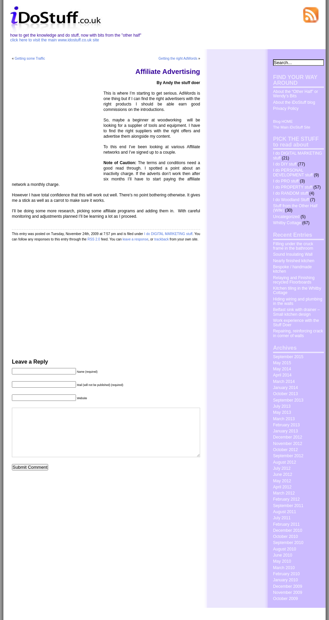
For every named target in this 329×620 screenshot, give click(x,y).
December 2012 (287, 437)
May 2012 (282, 481)
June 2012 (282, 474)
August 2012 (284, 462)
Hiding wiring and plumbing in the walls (297, 301)
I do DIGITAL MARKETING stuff (168, 234)
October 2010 (285, 536)
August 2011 (284, 511)
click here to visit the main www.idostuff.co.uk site (54, 40)
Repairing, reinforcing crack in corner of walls (298, 333)
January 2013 (285, 431)
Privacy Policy (285, 108)
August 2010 (284, 549)
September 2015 (288, 356)
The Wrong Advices (303, 613)
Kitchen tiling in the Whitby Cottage (297, 290)
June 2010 (282, 555)
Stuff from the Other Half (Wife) (295, 208)
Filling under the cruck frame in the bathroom (293, 246)
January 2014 (285, 387)
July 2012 (282, 468)
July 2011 (282, 518)
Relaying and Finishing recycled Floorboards (293, 280)
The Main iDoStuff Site (291, 127)
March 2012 (284, 493)
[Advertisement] (54, 131)
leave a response (135, 239)
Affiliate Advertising (167, 71)
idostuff (34, 614)
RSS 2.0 (94, 239)
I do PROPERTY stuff (292, 187)
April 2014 (282, 375)
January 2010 (285, 580)
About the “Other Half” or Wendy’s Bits (295, 93)
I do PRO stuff (286, 181)
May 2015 (282, 363)
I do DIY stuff (284, 164)
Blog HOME (283, 121)
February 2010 (286, 573)
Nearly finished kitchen (293, 260)
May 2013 (282, 412)
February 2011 (286, 524)
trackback (161, 239)
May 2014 (282, 369)
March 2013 (284, 418)
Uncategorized (286, 216)
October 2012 (285, 449)
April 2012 (282, 487)
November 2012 (287, 443)
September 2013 (288, 400)
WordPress (70, 614)
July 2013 (282, 406)
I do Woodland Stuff (291, 199)
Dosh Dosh (272, 613)
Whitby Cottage (287, 222)
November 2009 (287, 592)
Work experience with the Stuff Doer (296, 322)
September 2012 (288, 455)
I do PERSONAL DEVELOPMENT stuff (293, 172)
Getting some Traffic (30, 58)
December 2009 (287, 586)
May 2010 (282, 561)
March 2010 (284, 567)
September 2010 (288, 542)
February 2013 (286, 425)
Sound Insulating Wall (293, 254)
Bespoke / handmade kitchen (292, 269)
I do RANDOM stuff (290, 193)
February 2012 (286, 499)
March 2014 (284, 381)
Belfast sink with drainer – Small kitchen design (296, 311)
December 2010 (287, 530)
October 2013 (285, 393)
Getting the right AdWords (177, 58)
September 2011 (288, 505)
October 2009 (285, 598)
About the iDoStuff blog (294, 102)
